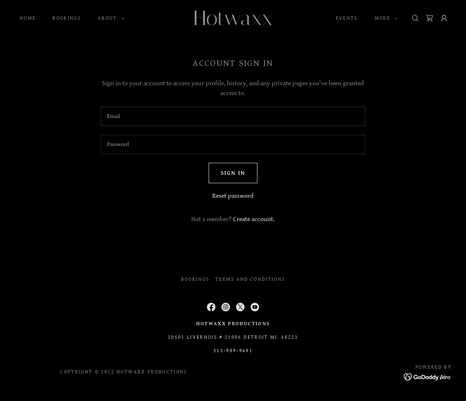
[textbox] (233, 116)
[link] (233, 23)
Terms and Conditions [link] (250, 279)
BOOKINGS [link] (66, 18)
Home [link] (28, 18)
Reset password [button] (232, 196)
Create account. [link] (254, 219)
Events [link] (347, 18)
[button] (109, 18)
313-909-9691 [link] (233, 351)
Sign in (233, 173)
